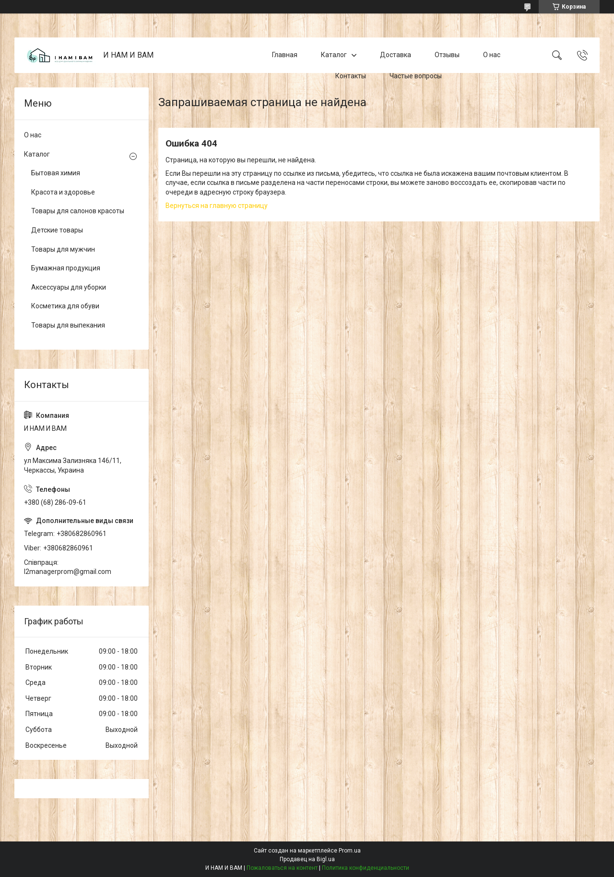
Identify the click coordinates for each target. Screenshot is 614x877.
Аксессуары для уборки (68, 287)
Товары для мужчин (63, 249)
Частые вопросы (416, 76)
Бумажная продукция (65, 268)
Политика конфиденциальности (365, 868)
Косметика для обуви (65, 306)
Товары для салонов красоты (77, 211)
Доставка (395, 55)
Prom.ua (350, 850)
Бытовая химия (55, 173)
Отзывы (447, 55)
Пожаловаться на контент (282, 868)
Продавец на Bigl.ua (307, 859)
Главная (284, 55)
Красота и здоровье (63, 192)
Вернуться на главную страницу (216, 205)
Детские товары (57, 230)
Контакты (350, 76)
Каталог (334, 55)
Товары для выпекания (68, 325)
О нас (491, 55)
